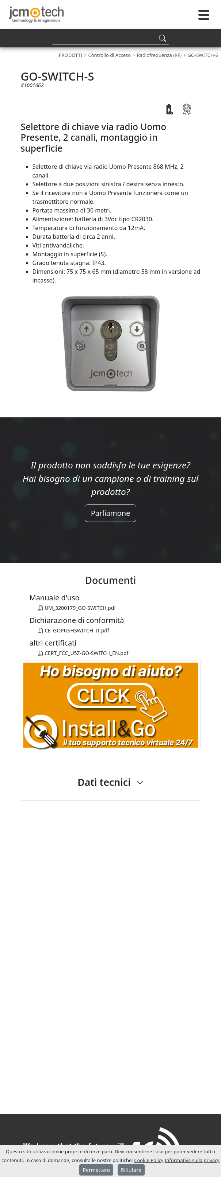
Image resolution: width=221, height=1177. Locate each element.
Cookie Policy (148, 1160)
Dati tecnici (104, 782)
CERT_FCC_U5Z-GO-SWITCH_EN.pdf (83, 653)
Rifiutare (131, 1169)
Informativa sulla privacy (192, 1160)
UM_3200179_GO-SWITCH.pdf (77, 607)
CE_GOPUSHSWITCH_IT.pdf (73, 630)
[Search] (110, 38)
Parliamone (110, 513)
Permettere (96, 1169)
